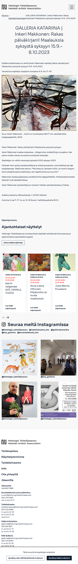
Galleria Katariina (13, 275)
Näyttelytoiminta (16, 18)
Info (4, 468)
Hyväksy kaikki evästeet (59, 558)
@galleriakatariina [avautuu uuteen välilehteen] (60, 330)
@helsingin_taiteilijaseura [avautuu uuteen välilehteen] (14, 330)
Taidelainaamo (11, 462)
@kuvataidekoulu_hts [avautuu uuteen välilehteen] (28, 332)
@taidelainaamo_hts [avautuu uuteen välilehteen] (39, 330)
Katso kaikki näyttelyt (13, 243)
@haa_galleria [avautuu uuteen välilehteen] (9, 332)
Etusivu (5, 15)
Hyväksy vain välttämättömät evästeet (25, 558)
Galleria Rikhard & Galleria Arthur (38, 276)
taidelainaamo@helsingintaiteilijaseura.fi (19, 507)
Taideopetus (9, 451)
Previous (3, 317)
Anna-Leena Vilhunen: (38, 292)
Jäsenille (7, 480)
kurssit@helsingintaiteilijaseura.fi (16, 495)
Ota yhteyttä (9, 474)
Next (7, 317)
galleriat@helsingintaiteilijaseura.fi (17, 524)
